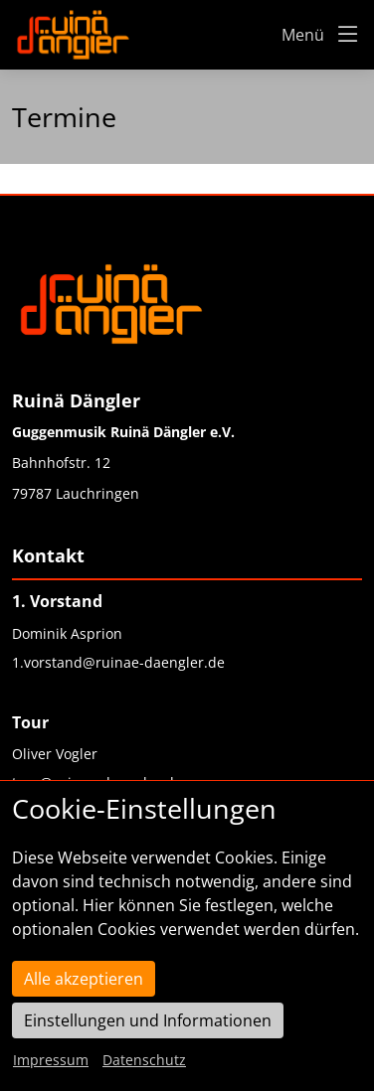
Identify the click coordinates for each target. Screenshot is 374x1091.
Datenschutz (144, 1059)
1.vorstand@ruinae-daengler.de (118, 662)
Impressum (51, 1059)
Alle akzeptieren (83, 979)
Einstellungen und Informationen (148, 1020)
